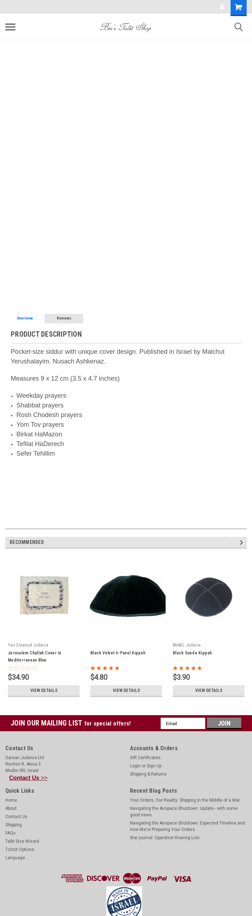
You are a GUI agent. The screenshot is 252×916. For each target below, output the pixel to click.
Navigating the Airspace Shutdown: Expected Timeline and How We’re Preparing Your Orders (187, 826)
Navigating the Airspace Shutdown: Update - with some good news (184, 811)
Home (11, 800)
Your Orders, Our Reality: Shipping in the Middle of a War (185, 800)
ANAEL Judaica (187, 645)
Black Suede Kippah (192, 652)
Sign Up (154, 765)
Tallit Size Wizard (22, 841)
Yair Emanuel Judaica (28, 645)
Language (15, 857)
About (11, 808)
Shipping (13, 824)
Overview (25, 318)
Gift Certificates (145, 757)
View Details (44, 690)
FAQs (10, 833)
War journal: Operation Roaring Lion (165, 837)
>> (28, 778)
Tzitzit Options (19, 849)
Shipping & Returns (148, 774)
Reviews (64, 318)
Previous (232, 542)
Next (242, 542)
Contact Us (16, 816)
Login (135, 765)
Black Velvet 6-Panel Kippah (117, 652)
